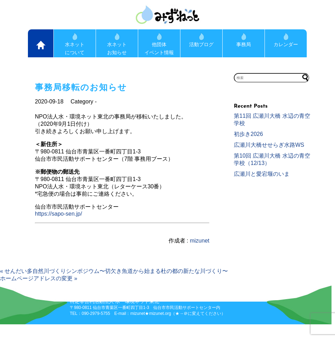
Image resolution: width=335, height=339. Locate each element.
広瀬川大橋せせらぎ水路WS (269, 145)
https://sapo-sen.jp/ (58, 214)
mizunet (199, 241)
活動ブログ (201, 40)
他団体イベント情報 (159, 44)
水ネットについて (74, 44)
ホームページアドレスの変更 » (38, 278)
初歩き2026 (248, 134)
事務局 (243, 40)
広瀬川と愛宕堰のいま (262, 174)
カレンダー (286, 40)
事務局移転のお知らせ (81, 87)
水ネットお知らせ (117, 44)
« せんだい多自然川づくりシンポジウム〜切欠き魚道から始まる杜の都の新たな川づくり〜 (114, 271)
